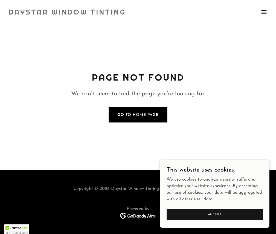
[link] (67, 13)
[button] (263, 12)
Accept (215, 214)
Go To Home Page (138, 115)
